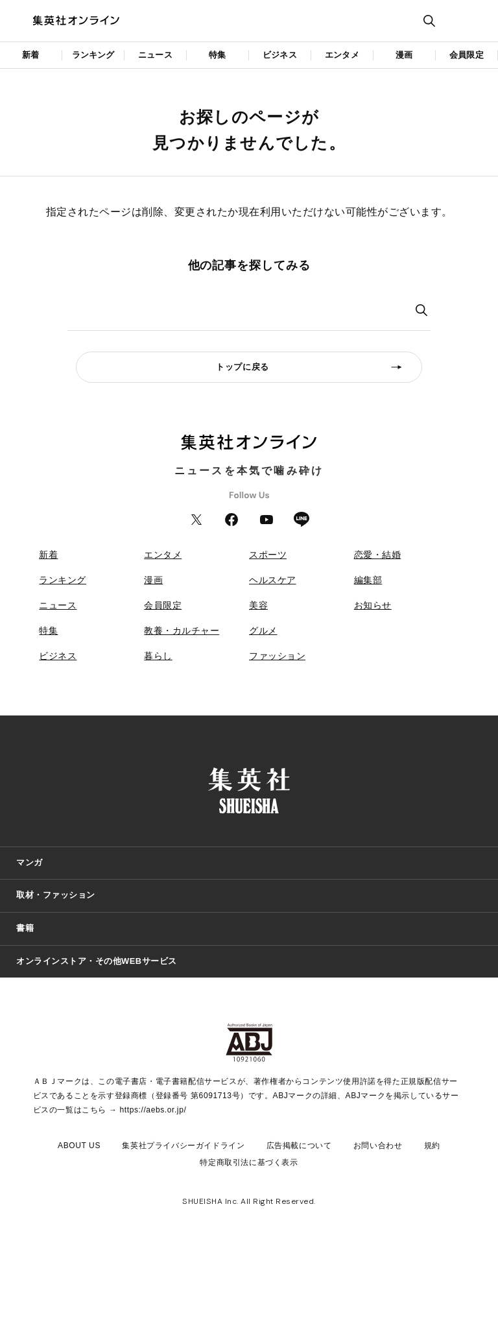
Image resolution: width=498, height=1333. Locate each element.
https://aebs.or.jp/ (153, 1109)
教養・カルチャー (181, 630)
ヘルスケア (272, 580)
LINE (301, 519)
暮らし (158, 656)
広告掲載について (299, 1145)
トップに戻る (242, 367)
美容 (258, 605)
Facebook (231, 519)
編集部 (368, 580)
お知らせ (373, 605)
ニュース (155, 55)
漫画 (404, 55)
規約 (432, 1145)
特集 (217, 55)
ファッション (277, 656)
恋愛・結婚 (377, 554)
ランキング (93, 55)
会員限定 (466, 55)
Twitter (196, 519)
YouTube (266, 519)
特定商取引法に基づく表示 (249, 1162)
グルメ (263, 630)
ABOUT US (79, 1145)
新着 (30, 55)
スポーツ (268, 554)
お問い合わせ (378, 1145)
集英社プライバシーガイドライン (183, 1145)
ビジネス (280, 55)
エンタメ (342, 55)
